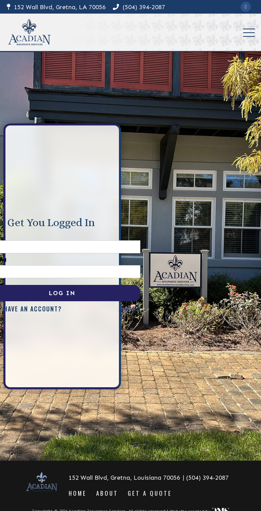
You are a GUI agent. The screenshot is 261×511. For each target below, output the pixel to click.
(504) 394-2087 (139, 7)
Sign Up (129, 308)
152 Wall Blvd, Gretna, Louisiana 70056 (124, 477)
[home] (29, 32)
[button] (249, 32)
